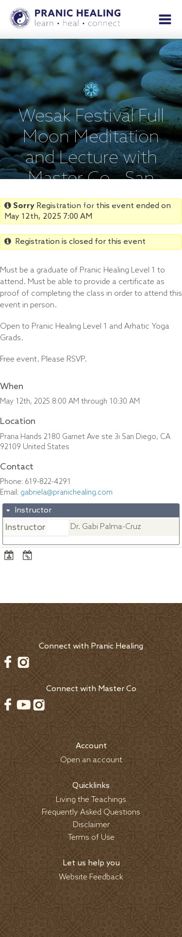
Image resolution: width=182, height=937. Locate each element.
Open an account (91, 760)
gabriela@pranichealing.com (66, 492)
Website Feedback (91, 877)
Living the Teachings (91, 799)
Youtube (23, 704)
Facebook (8, 662)
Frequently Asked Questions (91, 812)
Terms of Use (91, 837)
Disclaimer (91, 825)
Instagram (23, 662)
